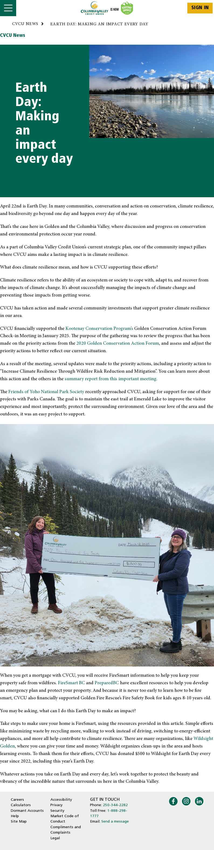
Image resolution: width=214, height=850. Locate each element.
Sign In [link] (200, 8)
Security (57, 811)
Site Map (19, 822)
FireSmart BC (71, 683)
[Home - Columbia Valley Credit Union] (107, 8)
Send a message (115, 822)
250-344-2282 (115, 805)
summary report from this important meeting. (111, 379)
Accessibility (61, 800)
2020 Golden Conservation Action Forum (117, 343)
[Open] (8, 8)
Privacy (56, 805)
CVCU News (12, 35)
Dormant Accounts (27, 811)
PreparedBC (107, 683)
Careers (17, 800)
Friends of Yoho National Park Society (46, 392)
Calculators (21, 805)
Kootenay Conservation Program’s (99, 328)
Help (15, 816)
